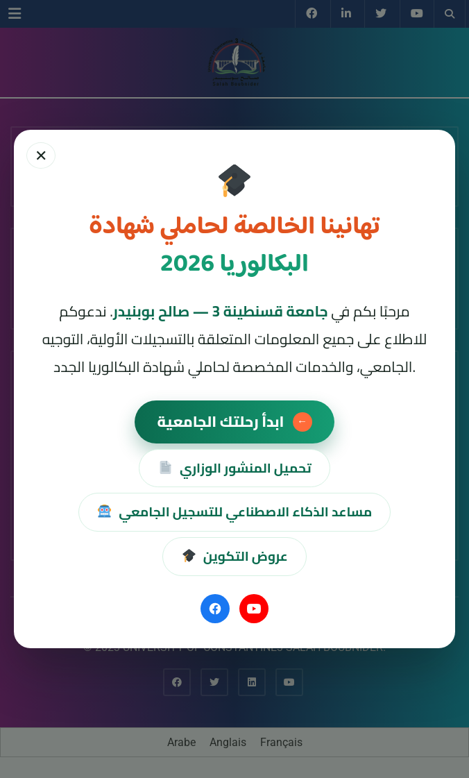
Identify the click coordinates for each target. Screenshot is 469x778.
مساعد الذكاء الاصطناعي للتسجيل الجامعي (235, 511)
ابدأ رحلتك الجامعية (234, 421)
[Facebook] (215, 608)
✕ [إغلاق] (41, 155)
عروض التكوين (234, 555)
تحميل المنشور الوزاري (234, 467)
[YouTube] (253, 608)
